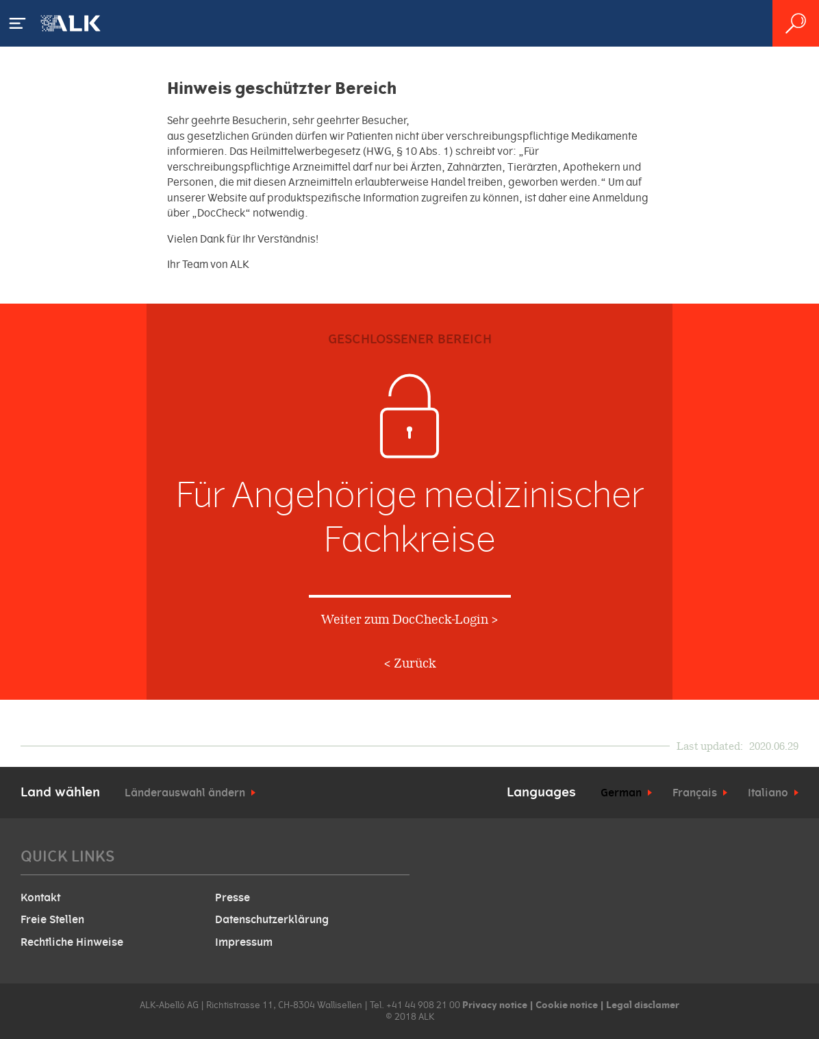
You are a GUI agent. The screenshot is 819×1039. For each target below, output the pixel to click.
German (621, 793)
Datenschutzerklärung (272, 920)
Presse (232, 898)
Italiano (768, 793)
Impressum (244, 942)
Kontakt (40, 898)
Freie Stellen (52, 920)
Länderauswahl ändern (185, 793)
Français (694, 793)
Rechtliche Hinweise (72, 942)
